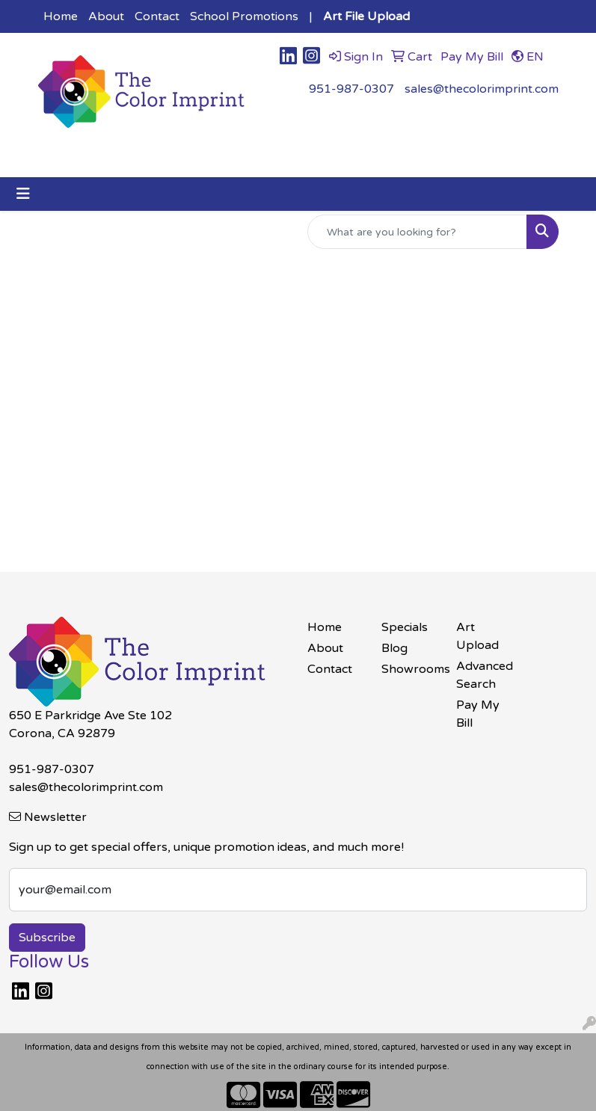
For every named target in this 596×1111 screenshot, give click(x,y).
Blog (394, 648)
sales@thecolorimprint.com (482, 88)
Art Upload (477, 636)
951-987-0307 (351, 88)
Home (60, 16)
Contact (157, 16)
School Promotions (244, 16)
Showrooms (409, 669)
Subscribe (47, 937)
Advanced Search (484, 675)
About (106, 16)
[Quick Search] (417, 232)
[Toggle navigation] (23, 194)
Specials (404, 627)
